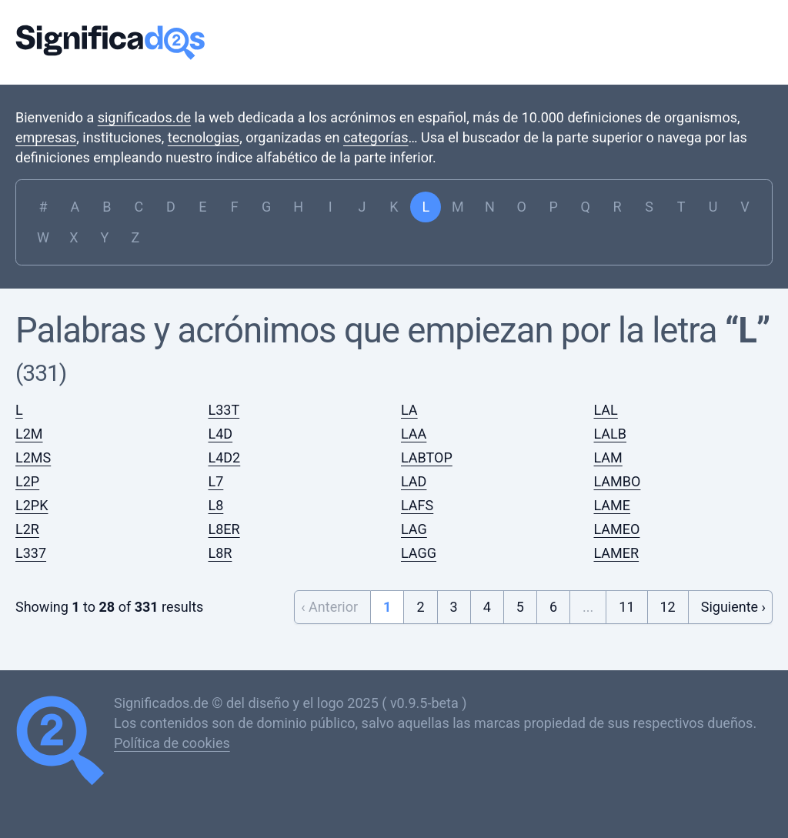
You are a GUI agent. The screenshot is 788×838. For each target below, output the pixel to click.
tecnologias (203, 137)
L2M (29, 434)
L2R (27, 529)
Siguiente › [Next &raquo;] (733, 607)
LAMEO (617, 529)
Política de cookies (172, 743)
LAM (608, 457)
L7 (216, 481)
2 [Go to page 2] (420, 607)
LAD (413, 481)
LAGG (418, 553)
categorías (376, 137)
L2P (27, 481)
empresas (45, 137)
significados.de (144, 117)
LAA (413, 434)
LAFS (417, 505)
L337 (30, 553)
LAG (414, 529)
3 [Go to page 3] (454, 607)
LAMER (616, 553)
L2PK (31, 505)
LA (409, 410)
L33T (224, 410)
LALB (610, 434)
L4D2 (225, 457)
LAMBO (617, 481)
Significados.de (110, 42)
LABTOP (426, 457)
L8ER (224, 529)
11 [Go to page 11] (626, 607)
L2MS (33, 457)
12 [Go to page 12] (668, 607)
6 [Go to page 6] (553, 607)
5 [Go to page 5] (520, 607)
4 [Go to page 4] (487, 607)
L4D (221, 434)
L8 (216, 505)
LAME (612, 505)
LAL (606, 410)
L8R (220, 553)
